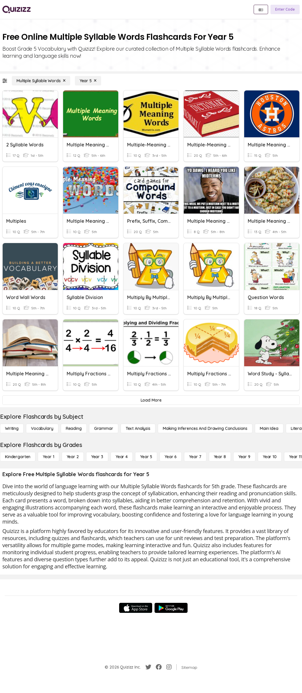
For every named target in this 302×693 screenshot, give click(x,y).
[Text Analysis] (138, 428)
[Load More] (151, 400)
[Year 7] (195, 456)
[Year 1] (48, 456)
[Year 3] (97, 456)
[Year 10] (270, 456)
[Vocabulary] (42, 428)
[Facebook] (159, 667)
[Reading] (74, 428)
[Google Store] (171, 608)
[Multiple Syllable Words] (41, 80)
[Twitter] (148, 667)
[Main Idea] (269, 428)
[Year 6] (171, 456)
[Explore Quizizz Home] (16, 9)
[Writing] (12, 428)
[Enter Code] (285, 9)
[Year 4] (122, 456)
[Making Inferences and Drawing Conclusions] (205, 428)
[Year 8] (220, 456)
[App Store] (135, 608)
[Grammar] (103, 428)
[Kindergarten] (17, 456)
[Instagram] (169, 667)
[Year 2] (73, 456)
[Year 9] (244, 456)
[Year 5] (88, 80)
